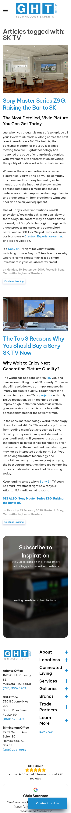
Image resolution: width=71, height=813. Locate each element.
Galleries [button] (53, 688)
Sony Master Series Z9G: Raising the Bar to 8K (34, 104)
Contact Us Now (47, 803)
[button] (5, 10)
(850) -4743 (15, 719)
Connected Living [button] (53, 670)
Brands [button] (53, 696)
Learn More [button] (53, 720)
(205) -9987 (15, 749)
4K (49, 378)
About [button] (53, 652)
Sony (61, 269)
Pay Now (46, 732)
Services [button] (53, 681)
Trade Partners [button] (53, 706)
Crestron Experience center (43, 236)
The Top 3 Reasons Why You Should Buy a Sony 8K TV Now (33, 345)
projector (45, 395)
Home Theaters (32, 273)
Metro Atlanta (12, 273)
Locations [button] (53, 659)
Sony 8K (14, 249)
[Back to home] (35, 10)
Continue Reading (14, 281)
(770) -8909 (14, 688)
